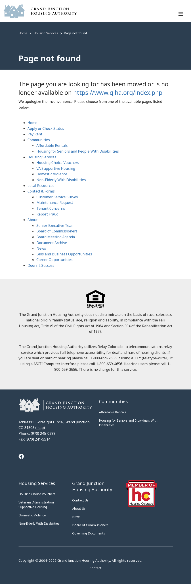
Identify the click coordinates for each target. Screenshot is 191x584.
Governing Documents (88, 533)
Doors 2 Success (40, 265)
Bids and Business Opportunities (64, 254)
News (41, 248)
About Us (79, 508)
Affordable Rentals (52, 145)
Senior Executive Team (55, 225)
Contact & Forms (41, 191)
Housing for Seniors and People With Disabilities (77, 151)
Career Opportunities (54, 259)
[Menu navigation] (181, 14)
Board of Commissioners (57, 231)
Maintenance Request (54, 202)
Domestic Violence (51, 174)
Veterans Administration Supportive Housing (36, 504)
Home (32, 122)
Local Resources (40, 185)
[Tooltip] (21, 457)
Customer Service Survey (57, 197)
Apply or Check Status (45, 128)
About (32, 219)
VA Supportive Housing (55, 168)
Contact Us (80, 500)
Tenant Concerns (50, 208)
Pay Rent (34, 134)
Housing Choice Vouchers (57, 162)
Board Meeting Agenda (55, 236)
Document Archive (51, 242)
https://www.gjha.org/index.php (117, 92)
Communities (38, 139)
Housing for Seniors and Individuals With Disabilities (128, 422)
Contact (95, 568)
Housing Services (41, 157)
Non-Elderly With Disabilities (61, 179)
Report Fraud (47, 214)
